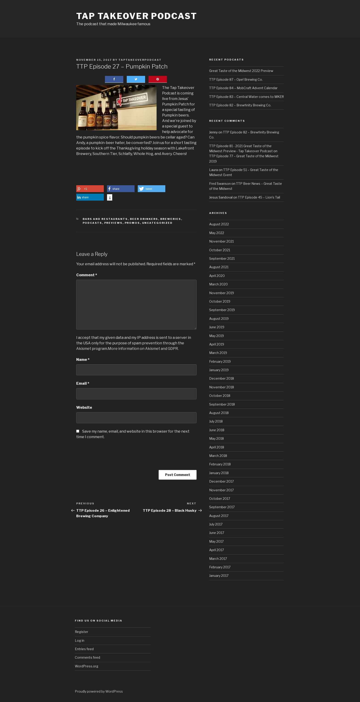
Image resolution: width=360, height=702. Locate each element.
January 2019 (219, 370)
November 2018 (221, 387)
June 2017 (216, 533)
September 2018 (222, 404)
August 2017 (218, 516)
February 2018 (220, 464)
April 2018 (216, 447)
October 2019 (219, 301)
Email (82, 383)
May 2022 (216, 233)
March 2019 (218, 353)
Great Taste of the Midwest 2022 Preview (241, 71)
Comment (86, 275)
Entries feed (84, 649)
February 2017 (220, 567)
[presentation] (111, 458)
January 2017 (218, 576)
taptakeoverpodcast (140, 59)
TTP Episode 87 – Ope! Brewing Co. (236, 79)
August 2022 (219, 224)
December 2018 (221, 378)
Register (81, 632)
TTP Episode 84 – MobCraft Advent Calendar (243, 88)
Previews (113, 222)
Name (83, 359)
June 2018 (216, 430)
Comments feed (87, 657)
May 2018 (216, 438)
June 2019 (216, 327)
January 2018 (219, 473)
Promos (132, 222)
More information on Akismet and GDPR (143, 348)
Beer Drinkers (144, 219)
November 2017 (221, 490)
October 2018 (219, 396)
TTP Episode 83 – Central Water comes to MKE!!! (246, 97)
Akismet (83, 348)
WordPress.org (86, 666)
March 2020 (218, 284)
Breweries (170, 219)
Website (84, 407)
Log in (79, 640)
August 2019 (219, 319)
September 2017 (222, 507)
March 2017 (218, 559)
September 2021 (222, 258)
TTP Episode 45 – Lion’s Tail (259, 197)
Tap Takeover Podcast (136, 16)
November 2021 (221, 241)
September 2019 (222, 310)
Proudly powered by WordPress (99, 691)
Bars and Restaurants (105, 219)
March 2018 (218, 456)
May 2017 (216, 541)
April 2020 (217, 276)
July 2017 (215, 524)
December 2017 (221, 481)
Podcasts (92, 222)
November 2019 (221, 293)
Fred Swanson (220, 183)
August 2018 (219, 413)
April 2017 (216, 550)
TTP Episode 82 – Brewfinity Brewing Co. (240, 105)
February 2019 (220, 361)
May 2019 (216, 336)
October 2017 (219, 498)
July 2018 (216, 421)
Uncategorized (157, 222)
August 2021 (218, 267)
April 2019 (216, 344)
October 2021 (219, 250)
